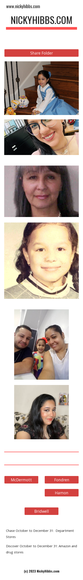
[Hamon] (62, 492)
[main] (41, 21)
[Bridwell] (41, 511)
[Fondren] (62, 479)
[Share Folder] (41, 53)
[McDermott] (21, 479)
